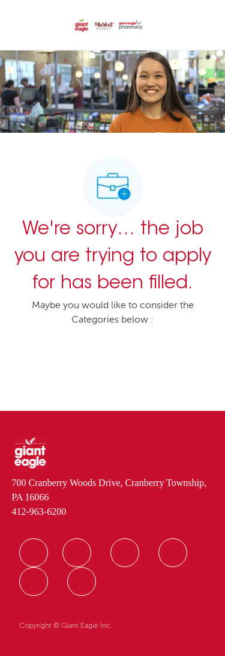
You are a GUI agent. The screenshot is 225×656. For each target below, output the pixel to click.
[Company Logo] (109, 26)
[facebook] (33, 552)
